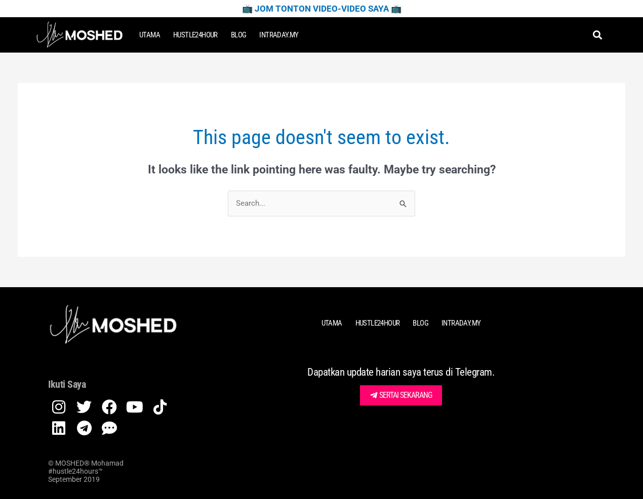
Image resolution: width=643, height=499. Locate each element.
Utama (149, 34)
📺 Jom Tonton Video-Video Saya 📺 (321, 9)
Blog (239, 34)
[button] (597, 35)
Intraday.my (278, 34)
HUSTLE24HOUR (195, 34)
